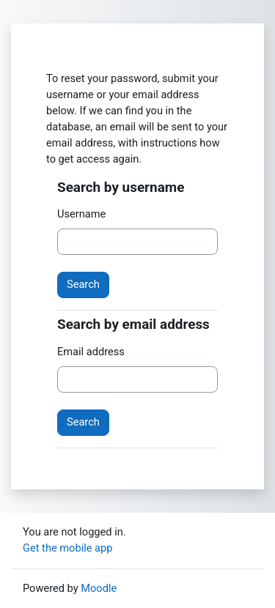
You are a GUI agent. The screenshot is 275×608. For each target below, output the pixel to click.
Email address (91, 351)
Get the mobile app (67, 548)
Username (81, 213)
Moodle (99, 588)
